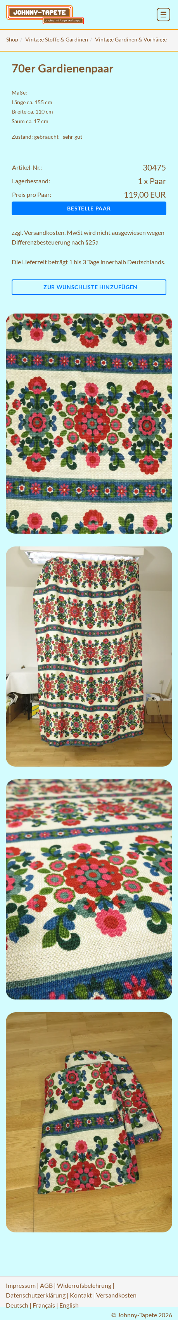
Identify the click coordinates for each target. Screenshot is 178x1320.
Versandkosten (44, 232)
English (69, 1305)
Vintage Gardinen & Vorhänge (131, 39)
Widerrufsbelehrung (84, 1285)
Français (44, 1305)
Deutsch (17, 1305)
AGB (46, 1285)
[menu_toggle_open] (163, 14)
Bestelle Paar (89, 208)
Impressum (21, 1285)
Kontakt (81, 1295)
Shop (12, 39)
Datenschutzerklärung (36, 1295)
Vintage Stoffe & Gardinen (56, 39)
